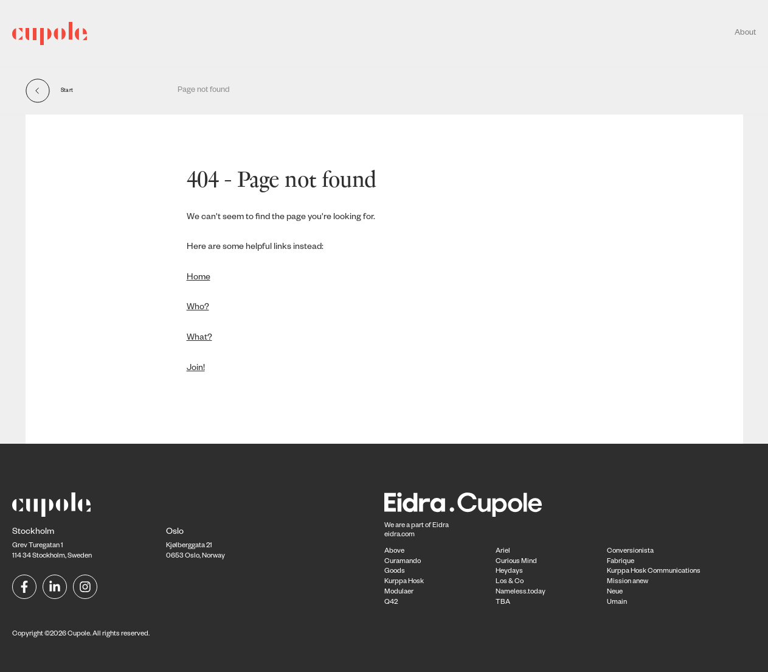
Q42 (391, 603)
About (745, 33)
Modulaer (398, 593)
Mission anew (627, 582)
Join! (196, 369)
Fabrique (620, 562)
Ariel (503, 552)
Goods (394, 572)
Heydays (509, 572)
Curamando (402, 562)
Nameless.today (520, 593)
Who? (198, 308)
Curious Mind (516, 562)
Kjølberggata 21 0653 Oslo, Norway (195, 545)
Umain (617, 603)
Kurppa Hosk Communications (654, 572)
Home (198, 278)
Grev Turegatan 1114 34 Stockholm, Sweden (52, 545)
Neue (615, 593)
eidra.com (399, 535)
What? (199, 338)
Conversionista (630, 552)
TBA (503, 603)
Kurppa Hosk (404, 582)
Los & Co (510, 582)
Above (394, 552)
